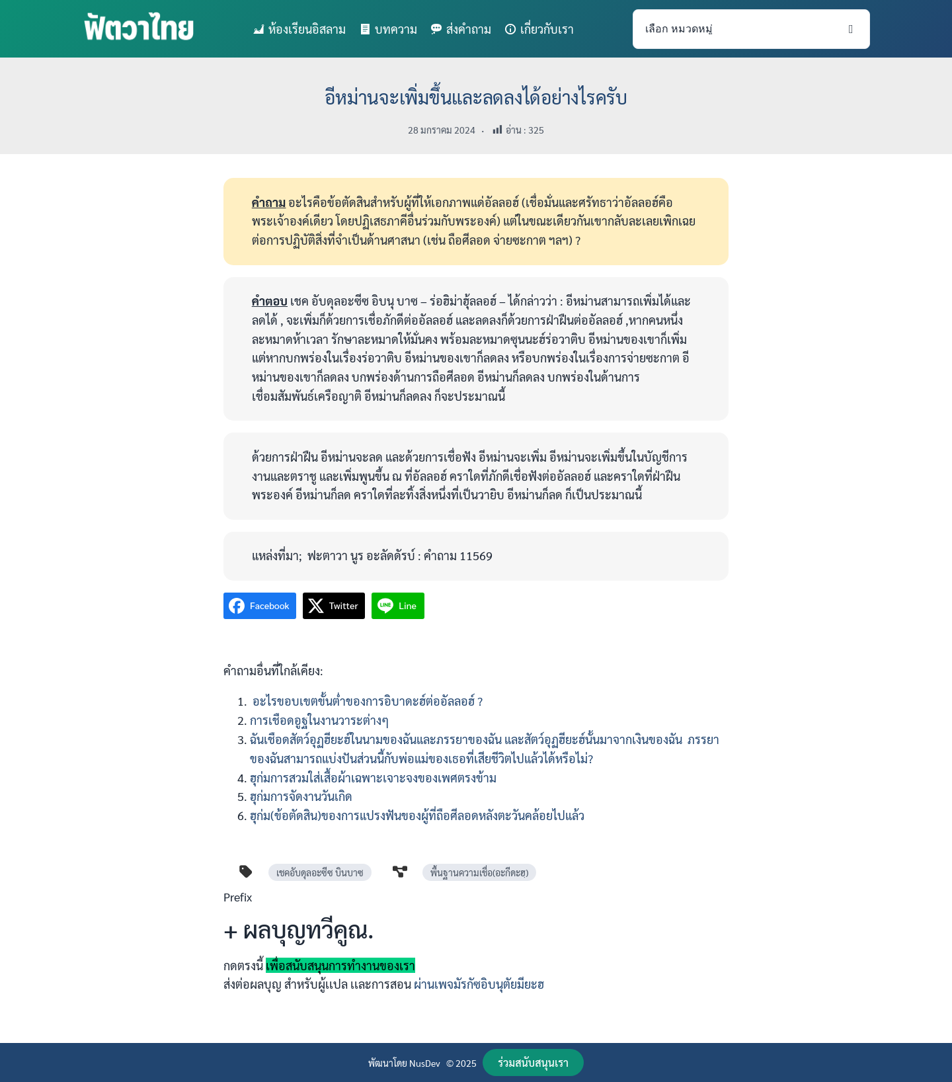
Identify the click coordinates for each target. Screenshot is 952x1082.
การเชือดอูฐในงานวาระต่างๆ (319, 720)
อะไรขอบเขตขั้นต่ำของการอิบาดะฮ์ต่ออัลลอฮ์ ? (366, 700)
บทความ (396, 28)
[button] (533, 1062)
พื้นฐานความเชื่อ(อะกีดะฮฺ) (479, 872)
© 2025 (461, 1063)
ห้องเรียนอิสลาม (307, 28)
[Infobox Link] (476, 945)
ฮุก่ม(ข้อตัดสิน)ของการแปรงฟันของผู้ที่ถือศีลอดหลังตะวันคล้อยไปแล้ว (417, 815)
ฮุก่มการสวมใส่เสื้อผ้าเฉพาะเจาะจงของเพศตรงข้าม (373, 777)
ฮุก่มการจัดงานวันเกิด (301, 796)
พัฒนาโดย (388, 1063)
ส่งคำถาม (468, 28)
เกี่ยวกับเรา (547, 28)
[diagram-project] (400, 871)
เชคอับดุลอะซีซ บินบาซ (320, 872)
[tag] (246, 871)
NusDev (424, 1063)
